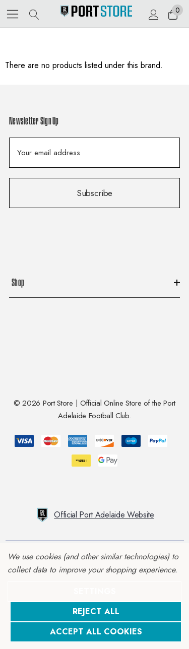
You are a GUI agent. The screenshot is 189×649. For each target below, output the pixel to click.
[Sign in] (153, 14)
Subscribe (94, 193)
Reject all (96, 611)
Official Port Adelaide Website (94, 515)
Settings (95, 591)
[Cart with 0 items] (172, 14)
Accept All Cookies (96, 631)
